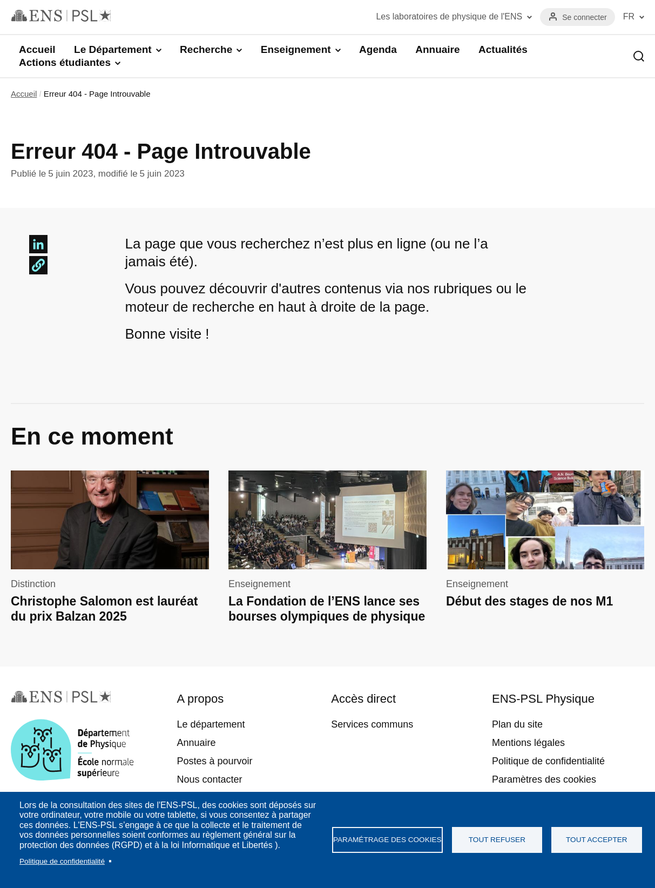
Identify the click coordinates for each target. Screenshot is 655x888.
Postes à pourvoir (214, 761)
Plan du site (517, 724)
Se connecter (584, 17)
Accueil (37, 49)
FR (628, 16)
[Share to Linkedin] (38, 244)
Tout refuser (497, 840)
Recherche (206, 49)
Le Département (113, 49)
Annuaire (437, 49)
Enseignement (296, 49)
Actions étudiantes (65, 62)
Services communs (372, 724)
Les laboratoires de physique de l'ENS (449, 16)
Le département (211, 724)
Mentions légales (528, 742)
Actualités (503, 49)
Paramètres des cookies (544, 779)
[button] (38, 265)
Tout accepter (596, 840)
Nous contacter (209, 779)
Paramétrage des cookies (387, 840)
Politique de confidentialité (62, 861)
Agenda (378, 49)
